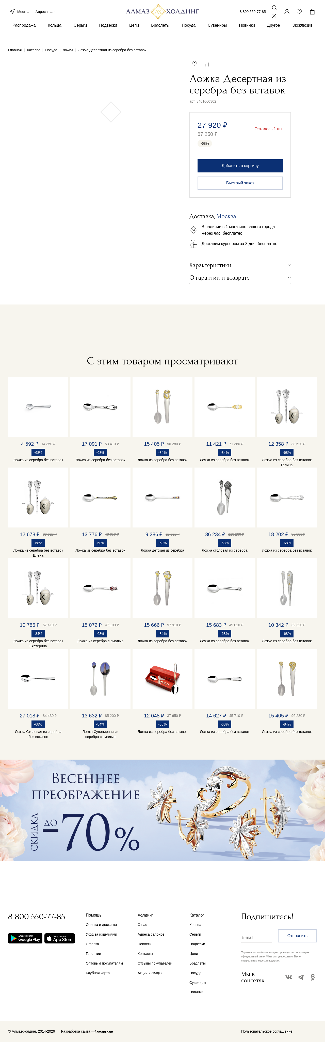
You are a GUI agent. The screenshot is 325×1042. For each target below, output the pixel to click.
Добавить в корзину (240, 166)
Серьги (80, 32)
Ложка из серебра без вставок (38, 460)
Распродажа (24, 32)
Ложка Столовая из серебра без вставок (38, 734)
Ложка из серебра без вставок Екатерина (38, 643)
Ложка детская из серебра (162, 550)
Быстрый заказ (240, 183)
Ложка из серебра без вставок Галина (287, 462)
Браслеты (160, 32)
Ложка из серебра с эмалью (100, 641)
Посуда (189, 32)
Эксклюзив (302, 32)
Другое (273, 32)
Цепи (134, 32)
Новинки (247, 32)
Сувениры (217, 32)
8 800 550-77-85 (253, 15)
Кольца (54, 32)
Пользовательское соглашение (266, 1031)
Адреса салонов (49, 15)
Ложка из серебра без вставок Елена (38, 552)
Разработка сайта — (78, 1031)
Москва (18, 15)
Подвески (108, 32)
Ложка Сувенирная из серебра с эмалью (100, 734)
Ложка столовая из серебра (225, 550)
